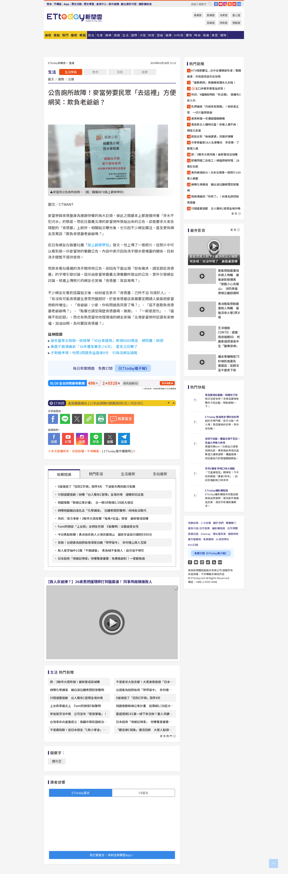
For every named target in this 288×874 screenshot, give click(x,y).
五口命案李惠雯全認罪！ (208, 88)
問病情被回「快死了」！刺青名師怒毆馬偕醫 (213, 199)
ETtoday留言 (81, 793)
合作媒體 (232, 528)
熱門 (65, 35)
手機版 (58, 4)
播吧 (74, 35)
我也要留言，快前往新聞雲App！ (112, 855)
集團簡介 (231, 523)
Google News (239, 4)
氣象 (120, 72)
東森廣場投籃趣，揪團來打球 (221, 395)
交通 (71, 79)
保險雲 (223, 23)
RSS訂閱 (193, 545)
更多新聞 (166, 383)
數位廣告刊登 (129, 4)
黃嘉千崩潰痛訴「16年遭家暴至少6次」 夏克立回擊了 (94, 346)
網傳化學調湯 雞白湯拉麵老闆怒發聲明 (77, 690)
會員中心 (101, 4)
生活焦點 (71, 72)
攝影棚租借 (145, 4)
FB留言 (143, 793)
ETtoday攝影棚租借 (216, 490)
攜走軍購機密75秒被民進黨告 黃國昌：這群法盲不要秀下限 (229, 363)
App (66, 4)
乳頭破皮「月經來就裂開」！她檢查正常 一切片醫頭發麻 (213, 109)
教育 (95, 72)
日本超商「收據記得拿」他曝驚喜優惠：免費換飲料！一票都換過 (101, 558)
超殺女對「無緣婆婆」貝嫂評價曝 (212, 136)
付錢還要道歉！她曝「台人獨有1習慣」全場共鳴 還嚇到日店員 (101, 494)
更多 (236, 213)
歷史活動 (76, 4)
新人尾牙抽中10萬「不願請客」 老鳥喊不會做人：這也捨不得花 (101, 550)
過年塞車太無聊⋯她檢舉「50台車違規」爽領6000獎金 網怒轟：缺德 (107, 340)
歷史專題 (89, 4)
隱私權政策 (219, 534)
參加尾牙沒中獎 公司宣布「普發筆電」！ (78, 714)
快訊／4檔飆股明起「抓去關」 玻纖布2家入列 (214, 97)
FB (216, 4)
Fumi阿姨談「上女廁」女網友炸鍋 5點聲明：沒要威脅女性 (98, 526)
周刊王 (57, 761)
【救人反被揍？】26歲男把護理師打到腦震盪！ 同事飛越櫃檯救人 (99, 581)
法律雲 (223, 15)
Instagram (202, 562)
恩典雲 (211, 23)
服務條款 (233, 534)
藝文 (51, 79)
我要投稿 (193, 523)
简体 (49, 4)
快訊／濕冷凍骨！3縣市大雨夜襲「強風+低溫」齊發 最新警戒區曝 (103, 518)
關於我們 (218, 523)
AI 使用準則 (222, 539)
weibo (234, 4)
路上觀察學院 (98, 244)
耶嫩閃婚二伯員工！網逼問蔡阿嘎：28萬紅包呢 (213, 163)
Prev (173, 403)
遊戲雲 (236, 23)
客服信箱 (193, 534)
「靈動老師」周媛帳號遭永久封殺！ (213, 82)
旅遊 (117, 35)
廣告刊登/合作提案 (199, 528)
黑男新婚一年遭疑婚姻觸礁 (208, 118)
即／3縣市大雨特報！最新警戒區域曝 (75, 682)
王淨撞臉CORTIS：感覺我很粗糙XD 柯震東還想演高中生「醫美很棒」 (229, 337)
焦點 (57, 35)
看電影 (198, 15)
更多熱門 (168, 736)
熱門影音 (96, 473)
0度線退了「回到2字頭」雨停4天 (138, 698)
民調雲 (211, 15)
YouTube (221, 4)
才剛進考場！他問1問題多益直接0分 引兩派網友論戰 (94, 352)
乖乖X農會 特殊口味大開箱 (220, 468)
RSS (230, 4)
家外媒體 (114, 4)
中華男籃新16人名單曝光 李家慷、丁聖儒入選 (213, 145)
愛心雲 (236, 15)
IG (225, 4)
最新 (48, 35)
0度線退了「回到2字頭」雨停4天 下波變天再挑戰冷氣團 (96, 486)
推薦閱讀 (64, 474)
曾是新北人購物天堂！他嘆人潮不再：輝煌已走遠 (213, 127)
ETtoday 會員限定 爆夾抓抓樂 (222, 417)
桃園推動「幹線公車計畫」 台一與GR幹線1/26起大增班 (95, 502)
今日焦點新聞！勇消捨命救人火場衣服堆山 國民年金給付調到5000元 (105, 534)
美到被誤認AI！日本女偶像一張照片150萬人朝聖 (214, 175)
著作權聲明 (194, 539)
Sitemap (206, 534)
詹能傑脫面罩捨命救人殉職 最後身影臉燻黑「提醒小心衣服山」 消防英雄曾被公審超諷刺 (228, 281)
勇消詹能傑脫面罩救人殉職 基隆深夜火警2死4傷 (229, 310)
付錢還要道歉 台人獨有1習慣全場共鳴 (76, 698)
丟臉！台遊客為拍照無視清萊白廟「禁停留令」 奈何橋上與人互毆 (102, 542)
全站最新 (160, 473)
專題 (82, 35)
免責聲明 (208, 539)
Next (168, 403)
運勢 (61, 79)
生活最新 (128, 473)
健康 (145, 72)
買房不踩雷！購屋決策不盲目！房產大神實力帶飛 (222, 440)
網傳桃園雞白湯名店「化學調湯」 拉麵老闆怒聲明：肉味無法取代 (102, 510)
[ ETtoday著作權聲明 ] (117, 451)
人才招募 (206, 523)
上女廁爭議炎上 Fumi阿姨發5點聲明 (95, 403)
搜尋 (210, 4)
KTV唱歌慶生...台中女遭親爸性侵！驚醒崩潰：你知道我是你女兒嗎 (214, 73)
